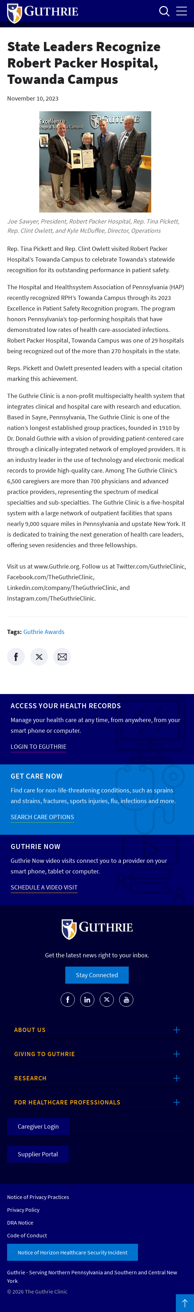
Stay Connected (97, 975)
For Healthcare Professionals (67, 1102)
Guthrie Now (36, 846)
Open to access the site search (164, 11)
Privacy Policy (23, 1209)
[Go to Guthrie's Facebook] (68, 1000)
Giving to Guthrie (44, 1054)
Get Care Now (37, 776)
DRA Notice (20, 1222)
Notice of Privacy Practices (38, 1196)
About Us (30, 1030)
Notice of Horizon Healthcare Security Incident (72, 1252)
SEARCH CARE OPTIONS (42, 817)
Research (30, 1078)
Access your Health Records (66, 705)
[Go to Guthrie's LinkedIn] (87, 1000)
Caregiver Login (38, 1126)
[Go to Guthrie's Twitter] (107, 1000)
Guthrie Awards (44, 632)
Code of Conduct (27, 1235)
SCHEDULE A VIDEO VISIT (44, 887)
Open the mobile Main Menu (181, 11)
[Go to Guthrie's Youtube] (126, 1000)
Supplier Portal (38, 1154)
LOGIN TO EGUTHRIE (38, 746)
